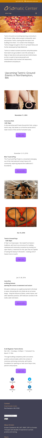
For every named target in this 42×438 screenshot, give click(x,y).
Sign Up (21, 135)
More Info (21, 171)
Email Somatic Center (10, 406)
